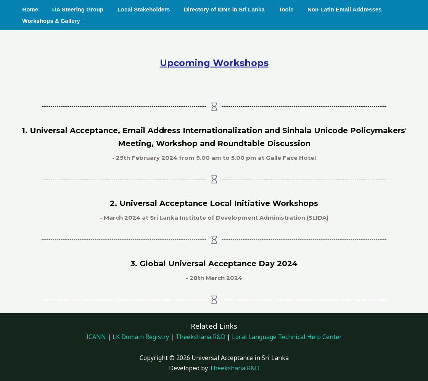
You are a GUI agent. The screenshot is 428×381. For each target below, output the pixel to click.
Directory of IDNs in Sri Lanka (215, 9)
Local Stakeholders (137, 9)
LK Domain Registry (141, 337)
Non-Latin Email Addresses (330, 9)
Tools (274, 9)
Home (29, 9)
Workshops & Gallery (50, 21)
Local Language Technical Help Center (286, 337)
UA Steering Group (74, 9)
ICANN (96, 337)
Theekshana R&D (200, 337)
